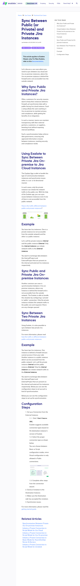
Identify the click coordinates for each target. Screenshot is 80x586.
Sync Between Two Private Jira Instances (66, 47)
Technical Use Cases (40, 15)
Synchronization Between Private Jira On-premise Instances (35, 524)
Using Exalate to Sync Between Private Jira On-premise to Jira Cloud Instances (66, 31)
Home (20, 15)
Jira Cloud (26, 48)
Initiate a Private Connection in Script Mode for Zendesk (34, 545)
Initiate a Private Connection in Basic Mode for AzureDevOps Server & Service (34, 539)
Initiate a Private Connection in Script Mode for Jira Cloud (34, 529)
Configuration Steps (63, 54)
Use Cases (28, 15)
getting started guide (29, 509)
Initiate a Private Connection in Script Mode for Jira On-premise (35, 534)
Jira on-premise (38, 48)
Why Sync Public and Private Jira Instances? (65, 24)
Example (59, 37)
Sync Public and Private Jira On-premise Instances (66, 41)
